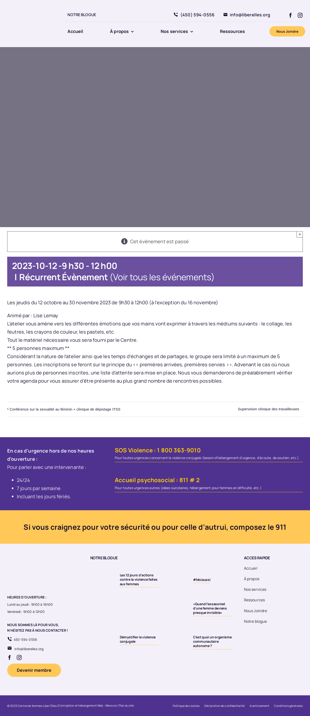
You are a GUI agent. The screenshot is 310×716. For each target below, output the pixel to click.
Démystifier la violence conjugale (138, 639)
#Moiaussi (201, 579)
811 (183, 480)
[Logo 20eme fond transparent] (28, 5)
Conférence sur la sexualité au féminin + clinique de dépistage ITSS (65, 409)
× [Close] (300, 234)
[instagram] (300, 15)
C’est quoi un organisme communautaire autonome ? (212, 641)
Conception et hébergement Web (80, 706)
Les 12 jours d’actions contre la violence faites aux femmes (139, 579)
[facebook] (290, 15)
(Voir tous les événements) (162, 277)
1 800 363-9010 (179, 450)
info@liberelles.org (28, 649)
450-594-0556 (25, 639)
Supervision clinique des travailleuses (268, 409)
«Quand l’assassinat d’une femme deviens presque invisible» (210, 608)
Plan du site (126, 706)
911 (280, 527)
